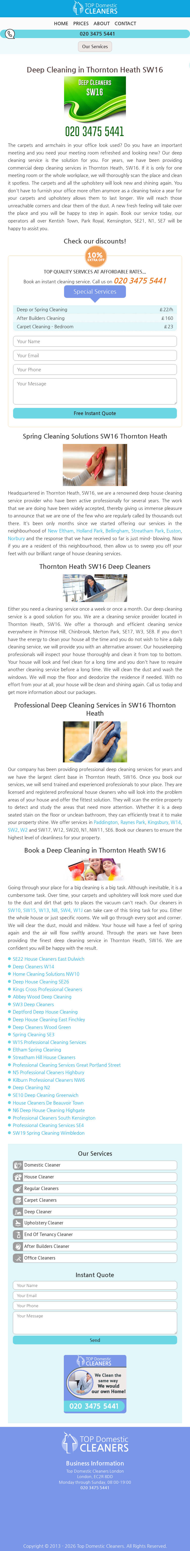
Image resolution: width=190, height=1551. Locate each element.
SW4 (66, 910)
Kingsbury (158, 822)
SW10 (14, 910)
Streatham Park (147, 530)
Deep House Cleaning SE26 (41, 981)
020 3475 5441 (59, 34)
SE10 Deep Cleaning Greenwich (45, 1095)
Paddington (106, 822)
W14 (176, 822)
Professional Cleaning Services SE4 (48, 1125)
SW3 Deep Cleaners (33, 1004)
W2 (24, 829)
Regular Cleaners (36, 1188)
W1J (78, 910)
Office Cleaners (34, 1258)
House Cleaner (33, 1177)
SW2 (13, 829)
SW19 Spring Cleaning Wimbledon (49, 1132)
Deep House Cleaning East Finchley (49, 1019)
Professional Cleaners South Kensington (54, 1117)
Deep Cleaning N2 (31, 1087)
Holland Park (89, 530)
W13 (44, 910)
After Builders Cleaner (41, 1246)
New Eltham (60, 530)
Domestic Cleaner (36, 1165)
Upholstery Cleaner (38, 1223)
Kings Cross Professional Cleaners (47, 989)
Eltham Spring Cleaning (37, 1049)
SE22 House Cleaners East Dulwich (48, 958)
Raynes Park (132, 822)
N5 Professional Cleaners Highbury (48, 1072)
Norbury (16, 538)
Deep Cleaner (32, 1212)
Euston (173, 530)
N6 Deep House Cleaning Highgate (49, 1110)
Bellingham (117, 530)
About (102, 23)
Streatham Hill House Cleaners (44, 1057)
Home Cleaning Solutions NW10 (46, 973)
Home (61, 23)
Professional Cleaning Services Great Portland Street (67, 1064)
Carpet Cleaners (35, 1200)
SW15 (29, 910)
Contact (125, 23)
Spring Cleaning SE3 (33, 1034)
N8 (55, 910)
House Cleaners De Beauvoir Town (48, 1102)
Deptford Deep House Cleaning (45, 1011)
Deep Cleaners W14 (33, 966)
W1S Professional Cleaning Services (49, 1042)
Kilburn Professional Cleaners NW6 (49, 1080)
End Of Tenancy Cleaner (43, 1234)
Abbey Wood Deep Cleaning (42, 996)
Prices (81, 23)
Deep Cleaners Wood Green (42, 1027)
